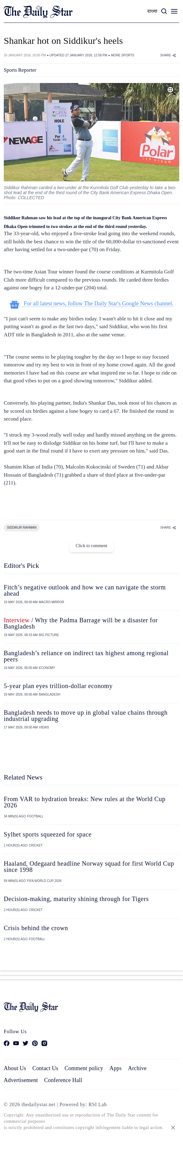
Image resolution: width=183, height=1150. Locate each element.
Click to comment (91, 545)
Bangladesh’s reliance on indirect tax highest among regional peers (86, 656)
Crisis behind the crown (36, 928)
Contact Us (45, 1068)
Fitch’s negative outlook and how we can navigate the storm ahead (85, 590)
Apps (115, 1068)
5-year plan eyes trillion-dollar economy (58, 685)
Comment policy (83, 1068)
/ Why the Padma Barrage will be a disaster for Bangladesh (81, 623)
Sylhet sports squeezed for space (48, 834)
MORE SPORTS (122, 55)
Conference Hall (63, 1080)
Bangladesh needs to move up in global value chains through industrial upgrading (86, 715)
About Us (15, 1068)
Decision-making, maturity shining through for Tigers (76, 898)
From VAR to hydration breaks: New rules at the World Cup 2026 (84, 802)
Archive (137, 1068)
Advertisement (21, 1080)
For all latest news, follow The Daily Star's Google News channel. (92, 303)
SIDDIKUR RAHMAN (21, 527)
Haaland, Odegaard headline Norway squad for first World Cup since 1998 (89, 866)
